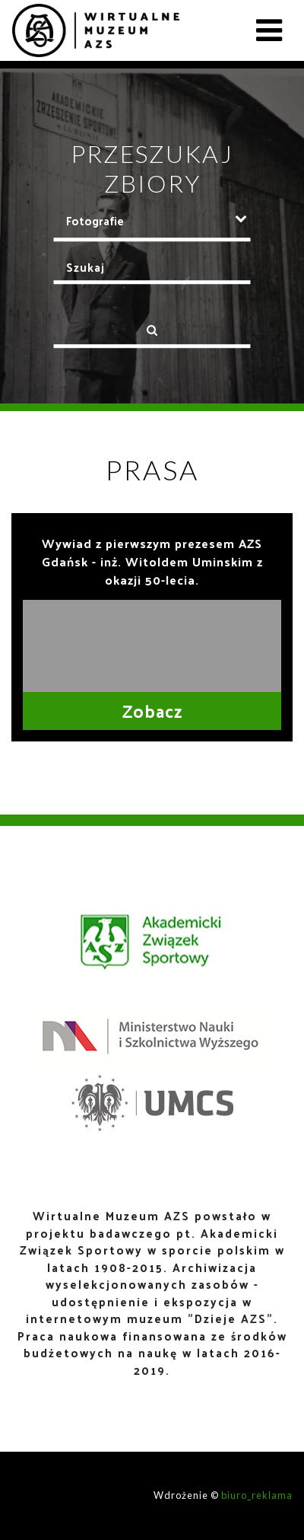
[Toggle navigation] (269, 30)
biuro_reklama (257, 1495)
